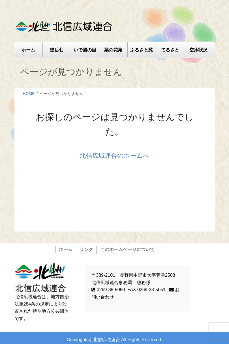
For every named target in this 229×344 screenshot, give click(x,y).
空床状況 (198, 49)
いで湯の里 (85, 49)
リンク (86, 249)
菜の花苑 (113, 49)
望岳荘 (56, 49)
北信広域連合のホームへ (114, 155)
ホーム (28, 49)
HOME (29, 93)
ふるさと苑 (141, 49)
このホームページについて (127, 249)
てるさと (170, 49)
